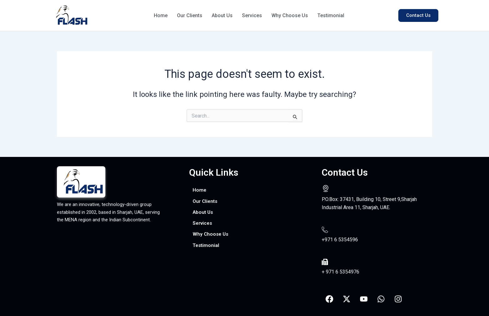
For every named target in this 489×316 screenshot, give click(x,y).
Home (161, 15)
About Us (223, 15)
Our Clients (190, 15)
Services (254, 15)
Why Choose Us (292, 15)
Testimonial (334, 15)
